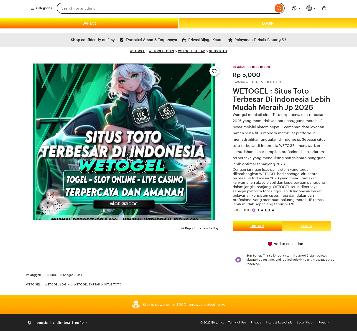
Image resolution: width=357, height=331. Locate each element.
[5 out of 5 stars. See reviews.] (266, 210)
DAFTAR (89, 23)
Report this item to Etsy (199, 228)
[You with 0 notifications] (311, 8)
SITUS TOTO (218, 51)
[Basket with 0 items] (324, 8)
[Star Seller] (254, 210)
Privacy (256, 322)
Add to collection (285, 244)
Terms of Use (237, 322)
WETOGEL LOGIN (161, 51)
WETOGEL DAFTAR (191, 51)
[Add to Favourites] (214, 71)
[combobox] (165, 8)
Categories (41, 8)
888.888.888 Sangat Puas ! (63, 275)
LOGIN (268, 23)
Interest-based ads (279, 322)
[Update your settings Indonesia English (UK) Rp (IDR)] (57, 322)
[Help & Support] (296, 8)
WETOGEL (137, 51)
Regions (324, 322)
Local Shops (305, 322)
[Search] (279, 8)
